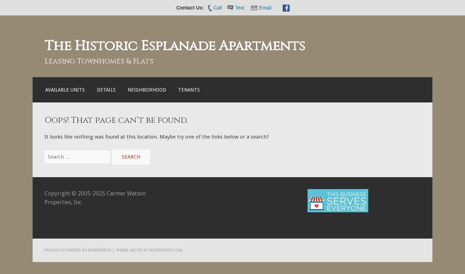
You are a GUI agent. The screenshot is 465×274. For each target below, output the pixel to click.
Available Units (65, 90)
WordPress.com (165, 250)
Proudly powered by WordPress (78, 250)
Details (106, 90)
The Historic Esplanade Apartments (175, 46)
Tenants (189, 90)
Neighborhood (147, 90)
